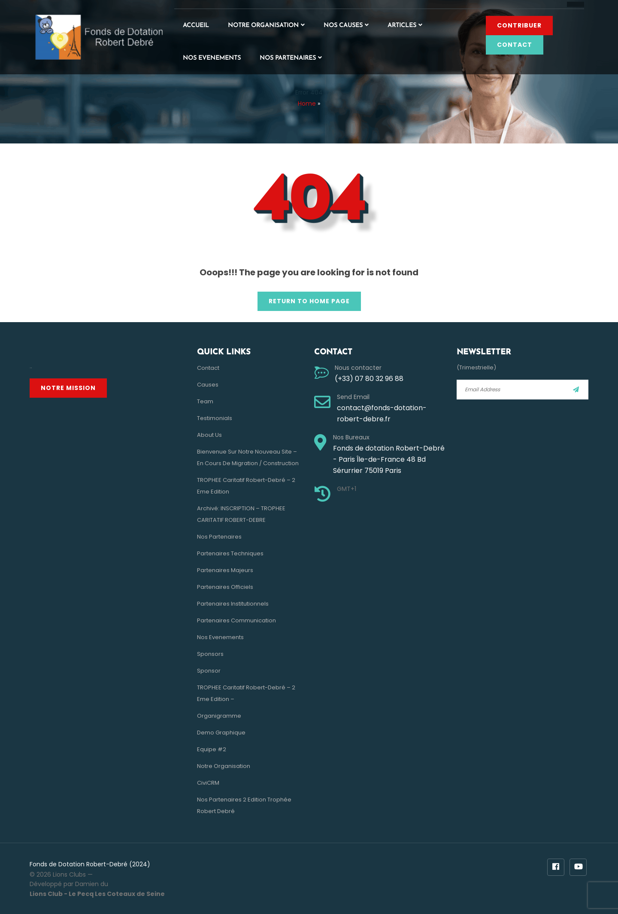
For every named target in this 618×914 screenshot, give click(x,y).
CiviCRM (208, 783)
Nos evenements (212, 58)
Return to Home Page (304, 298)
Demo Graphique (221, 732)
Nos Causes (343, 25)
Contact (514, 44)
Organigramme (219, 716)
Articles (402, 25)
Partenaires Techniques (230, 553)
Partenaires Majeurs (225, 570)
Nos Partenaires (288, 58)
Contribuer (519, 25)
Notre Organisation (263, 25)
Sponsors (210, 654)
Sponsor (209, 671)
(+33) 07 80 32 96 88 (369, 379)
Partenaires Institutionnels (233, 604)
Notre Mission (68, 388)
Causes (207, 385)
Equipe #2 (211, 749)
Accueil (196, 25)
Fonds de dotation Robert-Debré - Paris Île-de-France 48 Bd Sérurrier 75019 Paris (389, 459)
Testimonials (214, 418)
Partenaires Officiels (225, 587)
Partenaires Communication (236, 620)
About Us (209, 435)
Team (205, 401)
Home (307, 103)
